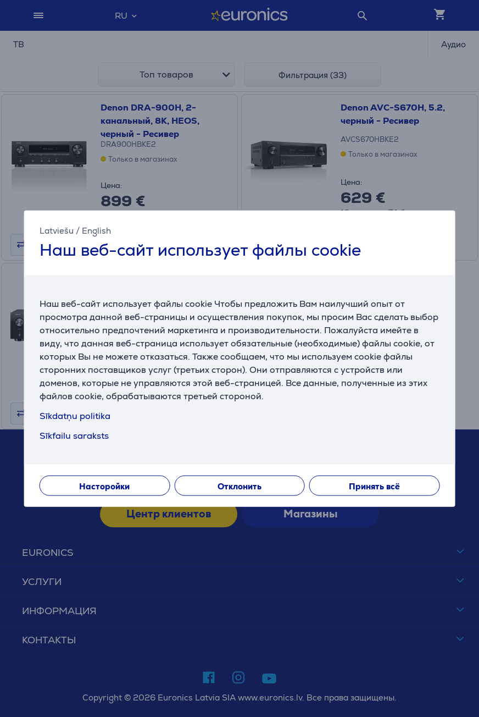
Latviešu (57, 230)
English (96, 230)
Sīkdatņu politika (75, 415)
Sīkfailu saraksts (74, 435)
